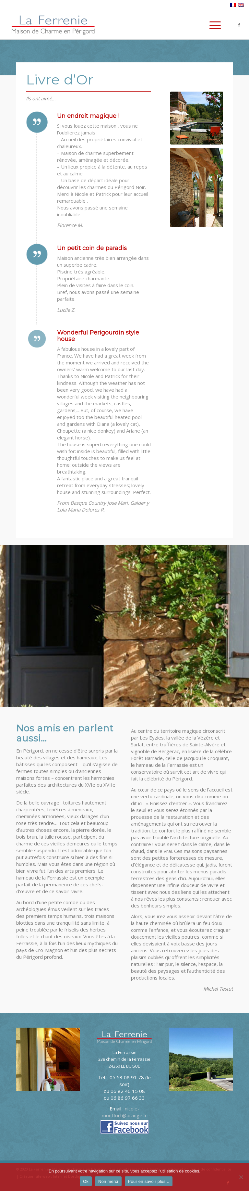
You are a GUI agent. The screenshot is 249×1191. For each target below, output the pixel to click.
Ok (86, 1181)
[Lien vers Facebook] (239, 25)
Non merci (108, 1181)
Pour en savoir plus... (149, 1181)
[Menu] (212, 24)
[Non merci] (241, 1177)
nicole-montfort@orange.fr (124, 1112)
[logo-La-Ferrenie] (53, 24)
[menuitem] (212, 24)
